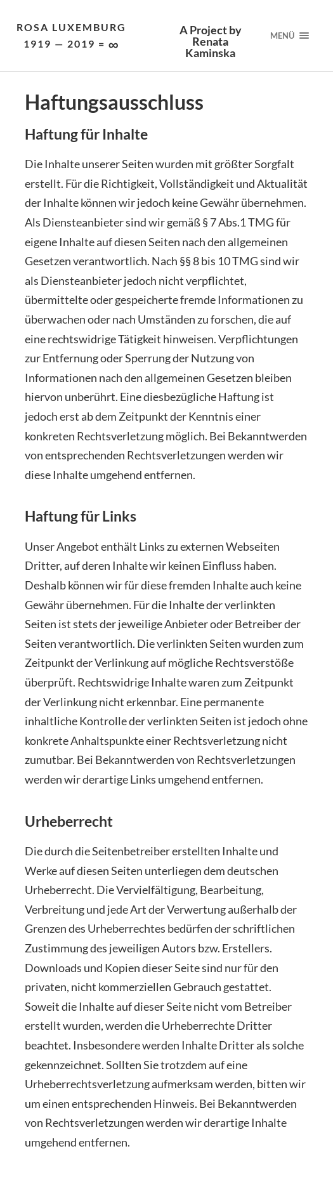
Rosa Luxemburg (71, 36)
